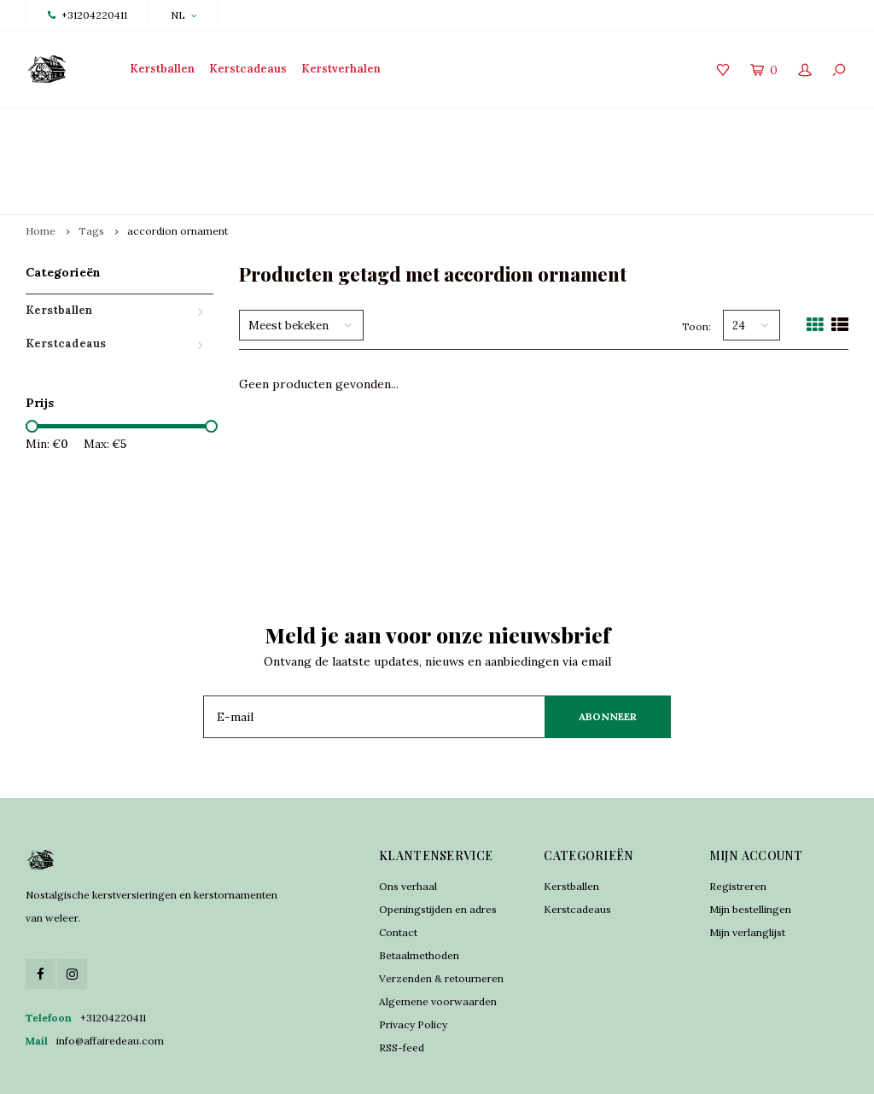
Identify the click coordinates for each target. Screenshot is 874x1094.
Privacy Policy (413, 963)
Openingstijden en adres (438, 847)
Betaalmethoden (419, 893)
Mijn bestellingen (750, 847)
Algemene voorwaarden (438, 940)
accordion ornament (177, 170)
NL (183, 15)
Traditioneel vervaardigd (297, 130)
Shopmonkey (450, 1068)
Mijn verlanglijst (747, 870)
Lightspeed (342, 1068)
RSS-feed (401, 986)
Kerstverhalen (341, 68)
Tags (91, 170)
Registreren (737, 824)
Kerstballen (162, 68)
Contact (398, 870)
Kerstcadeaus (248, 68)
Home (40, 170)
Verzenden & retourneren (441, 917)
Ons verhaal (408, 824)
